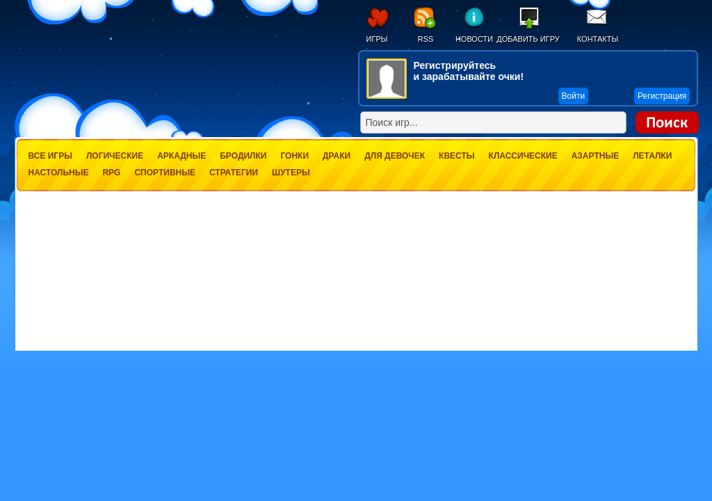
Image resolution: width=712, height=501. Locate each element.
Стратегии (233, 172)
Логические (114, 156)
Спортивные (164, 172)
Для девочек (394, 156)
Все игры (50, 156)
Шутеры (291, 172)
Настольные (59, 172)
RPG (111, 172)
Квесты (456, 156)
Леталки (652, 156)
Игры (377, 39)
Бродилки (243, 156)
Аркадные (181, 156)
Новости (474, 39)
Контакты (597, 39)
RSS (426, 39)
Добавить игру (528, 39)
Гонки (294, 156)
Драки (336, 156)
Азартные (595, 156)
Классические (523, 156)
